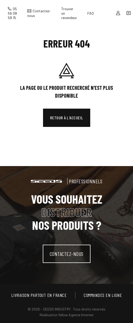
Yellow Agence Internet (76, 315)
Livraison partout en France (39, 295)
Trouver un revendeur (69, 13)
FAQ (90, 13)
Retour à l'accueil (66, 117)
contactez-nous (66, 254)
